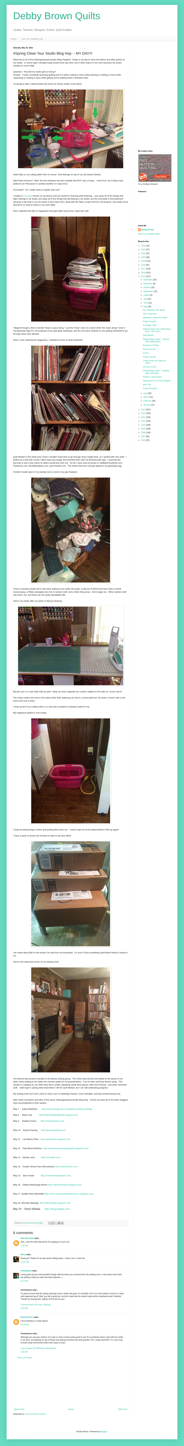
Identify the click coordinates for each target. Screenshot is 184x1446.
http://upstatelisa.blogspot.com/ (55, 1139)
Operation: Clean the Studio (155, 317)
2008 (143, 432)
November (148, 283)
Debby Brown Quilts (56, 15)
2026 (143, 246)
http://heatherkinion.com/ (52, 1121)
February (147, 401)
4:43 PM (24, 1308)
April (145, 393)
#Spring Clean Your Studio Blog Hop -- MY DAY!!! (157, 330)
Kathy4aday (26, 1271)
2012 (143, 417)
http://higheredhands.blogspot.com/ (65, 1185)
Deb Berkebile (27, 1238)
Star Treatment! (150, 314)
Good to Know (149, 349)
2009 (143, 429)
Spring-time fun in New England (157, 381)
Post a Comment (24, 1357)
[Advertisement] (70, 1383)
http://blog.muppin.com (57, 1208)
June (145, 303)
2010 (143, 425)
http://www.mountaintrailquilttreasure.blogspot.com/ (69, 1194)
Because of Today (151, 345)
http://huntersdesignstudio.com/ (56, 1175)
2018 (143, 265)
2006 (143, 440)
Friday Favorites (150, 388)
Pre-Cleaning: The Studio (154, 310)
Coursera (27, 196)
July (145, 299)
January (147, 405)
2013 (143, 413)
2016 (143, 272)
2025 (143, 249)
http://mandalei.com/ (50, 1157)
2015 (143, 276)
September (148, 291)
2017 (143, 269)
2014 (143, 409)
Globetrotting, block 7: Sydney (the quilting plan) (156, 340)
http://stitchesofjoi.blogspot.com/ (55, 1203)
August (146, 295)
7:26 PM (24, 1246)
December (148, 280)
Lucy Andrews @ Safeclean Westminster (38, 1348)
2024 (143, 253)
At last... (146, 353)
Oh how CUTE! (149, 367)
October (147, 287)
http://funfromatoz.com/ (66, 1166)
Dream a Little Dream (152, 377)
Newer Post (19, 1409)
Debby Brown (27, 1317)
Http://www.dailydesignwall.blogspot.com (58, 1115)
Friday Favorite (149, 321)
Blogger (103, 1431)
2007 (143, 436)
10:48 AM (25, 1325)
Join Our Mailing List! (32, 39)
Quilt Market (148, 335)
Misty (23, 1254)
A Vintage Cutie (150, 325)
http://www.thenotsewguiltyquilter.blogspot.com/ (66, 1148)
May (145, 306)
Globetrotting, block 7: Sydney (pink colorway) (156, 372)
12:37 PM (25, 1262)
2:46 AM (24, 1352)
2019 (143, 261)
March (146, 397)
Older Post (122, 1409)
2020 (143, 257)
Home (14, 39)
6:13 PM (24, 1281)
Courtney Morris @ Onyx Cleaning (36, 1305)
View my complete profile (149, 234)
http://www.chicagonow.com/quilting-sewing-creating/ (67, 1109)
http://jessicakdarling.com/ (53, 1130)
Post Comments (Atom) (35, 1414)
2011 (143, 421)
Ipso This (147, 384)
